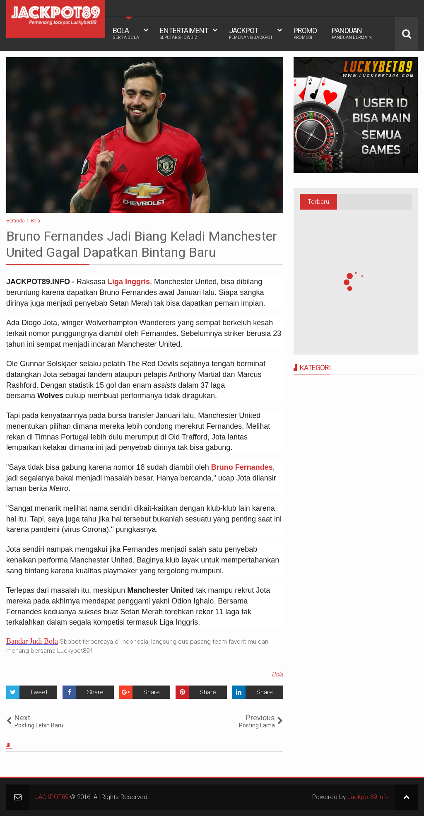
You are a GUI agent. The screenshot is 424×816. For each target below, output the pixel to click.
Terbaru (318, 201)
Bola (277, 674)
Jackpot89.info (368, 797)
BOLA (126, 33)
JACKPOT (250, 33)
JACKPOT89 (51, 797)
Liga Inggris (129, 282)
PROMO (305, 33)
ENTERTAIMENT (184, 33)
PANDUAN (352, 33)
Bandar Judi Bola (32, 641)
